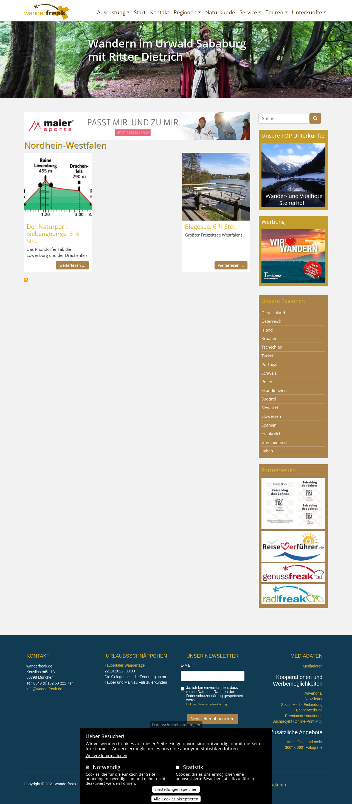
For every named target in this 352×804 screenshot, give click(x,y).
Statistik (193, 767)
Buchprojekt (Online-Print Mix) (297, 721)
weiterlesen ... (72, 265)
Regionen (185, 12)
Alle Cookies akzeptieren (176, 799)
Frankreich (271, 433)
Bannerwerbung (309, 710)
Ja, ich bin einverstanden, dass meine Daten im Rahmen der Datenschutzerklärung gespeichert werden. (214, 694)
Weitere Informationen (106, 755)
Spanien (269, 425)
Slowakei (269, 407)
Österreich (271, 321)
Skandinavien (274, 390)
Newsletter (314, 699)
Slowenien (271, 416)
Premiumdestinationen (303, 716)
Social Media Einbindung (302, 705)
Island (267, 330)
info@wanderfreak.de (44, 689)
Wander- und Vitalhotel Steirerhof (295, 199)
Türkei (267, 355)
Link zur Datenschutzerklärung (206, 704)
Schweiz (269, 373)
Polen (266, 381)
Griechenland (274, 442)
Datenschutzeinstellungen (176, 724)
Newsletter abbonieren (213, 718)
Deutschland (273, 312)
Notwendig (106, 767)
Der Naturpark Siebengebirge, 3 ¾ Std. (53, 233)
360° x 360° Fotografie (304, 747)
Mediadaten (313, 666)
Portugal (269, 364)
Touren (274, 12)
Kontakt (159, 12)
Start (140, 12)
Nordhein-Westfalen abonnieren (26, 280)
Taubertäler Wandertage (125, 665)
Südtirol (268, 399)
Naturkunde (220, 12)
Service (248, 12)
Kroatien (269, 338)
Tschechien (271, 347)
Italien (267, 451)
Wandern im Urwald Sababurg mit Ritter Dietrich (167, 50)
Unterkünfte (307, 12)
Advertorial (314, 693)
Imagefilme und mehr (305, 742)
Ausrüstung (111, 12)
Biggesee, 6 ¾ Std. (210, 226)
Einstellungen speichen (176, 789)
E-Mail (186, 665)
